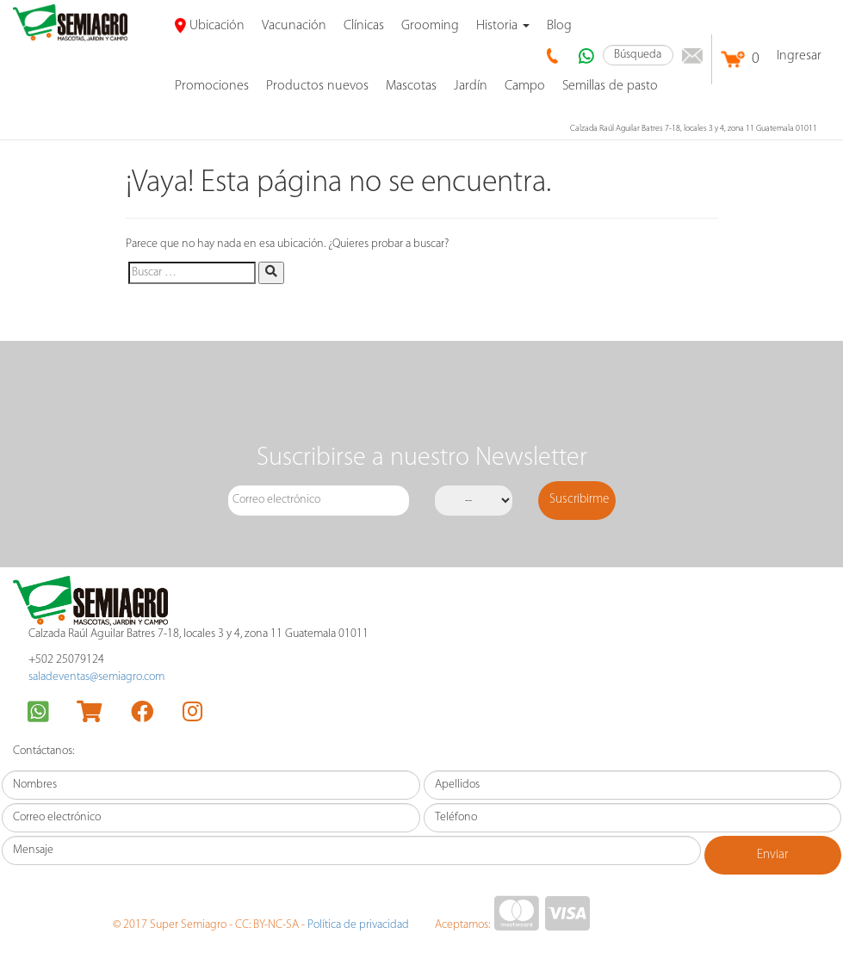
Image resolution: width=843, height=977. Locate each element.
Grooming (430, 26)
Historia (503, 26)
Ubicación (210, 26)
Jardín (470, 86)
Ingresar (799, 56)
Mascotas (411, 86)
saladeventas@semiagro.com (96, 677)
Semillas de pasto (610, 86)
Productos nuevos (317, 86)
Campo (525, 86)
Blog (559, 26)
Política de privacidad (358, 924)
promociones (212, 86)
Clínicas (364, 26)
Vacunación (294, 26)
